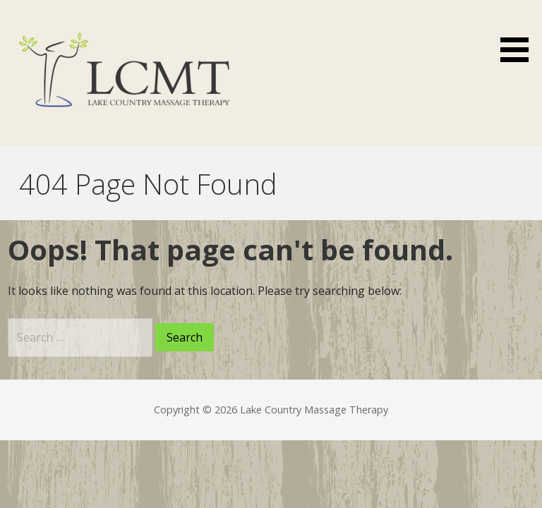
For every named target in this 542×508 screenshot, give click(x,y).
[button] (519, 33)
